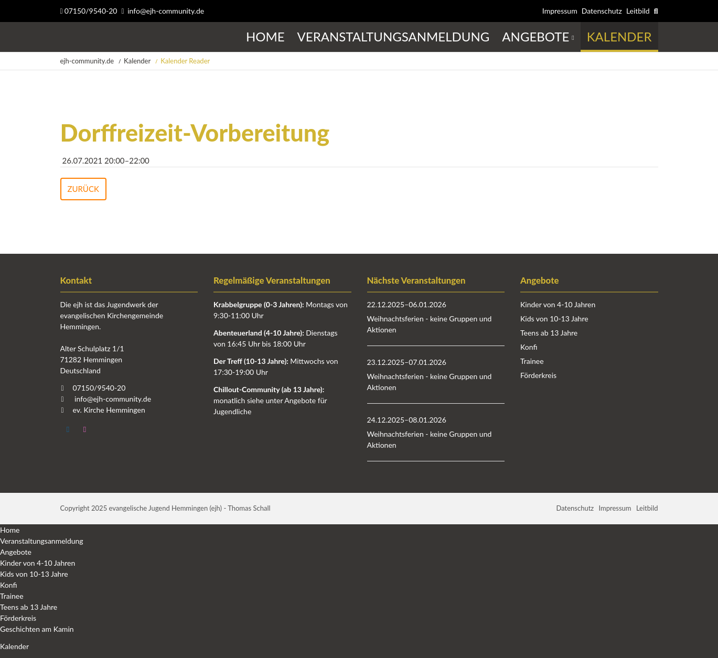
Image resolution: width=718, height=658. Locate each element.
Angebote (15, 551)
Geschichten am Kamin (37, 628)
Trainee (532, 361)
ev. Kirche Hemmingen (109, 409)
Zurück (83, 188)
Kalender (137, 61)
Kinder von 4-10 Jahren (557, 304)
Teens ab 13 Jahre (548, 332)
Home (9, 529)
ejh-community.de (87, 61)
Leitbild (638, 10)
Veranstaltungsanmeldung (41, 540)
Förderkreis (538, 375)
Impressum (559, 10)
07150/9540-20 (88, 10)
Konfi (528, 346)
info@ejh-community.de (165, 10)
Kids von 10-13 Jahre (554, 318)
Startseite (61, 37)
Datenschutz (602, 10)
